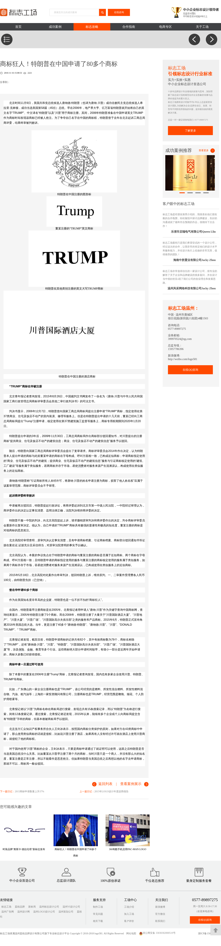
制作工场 (98, 907)
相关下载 (98, 921)
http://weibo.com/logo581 (182, 359)
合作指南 (128, 27)
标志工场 (6, 906)
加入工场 (129, 914)
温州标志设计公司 (49, 906)
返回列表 (105, 784)
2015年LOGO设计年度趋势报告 (111, 791)
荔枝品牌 (20, 906)
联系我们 (160, 921)
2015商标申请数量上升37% (29, 791)
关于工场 (202, 27)
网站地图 (132, 933)
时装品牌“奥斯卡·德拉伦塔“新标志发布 (24, 849)
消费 (81, 465)
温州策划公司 (66, 911)
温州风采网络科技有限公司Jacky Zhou (192, 288)
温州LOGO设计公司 (44, 911)
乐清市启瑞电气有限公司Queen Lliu (193, 231)
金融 (30, 649)
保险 (21, 649)
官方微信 (160, 914)
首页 (18, 27)
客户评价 (129, 921)
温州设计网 (23, 911)
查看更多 (204, 150)
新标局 (32, 906)
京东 (15, 728)
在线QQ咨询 (190, 369)
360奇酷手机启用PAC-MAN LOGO (127, 849)
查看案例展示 (130, 784)
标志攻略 (92, 27)
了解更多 (190, 130)
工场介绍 (129, 907)
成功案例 (55, 27)
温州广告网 (7, 911)
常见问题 (98, 914)
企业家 (47, 599)
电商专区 (165, 27)
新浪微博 (160, 907)
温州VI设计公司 (71, 906)
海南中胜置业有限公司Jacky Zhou (194, 259)
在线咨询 (119, 12)
